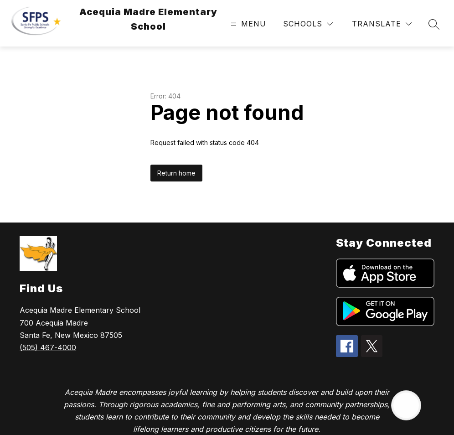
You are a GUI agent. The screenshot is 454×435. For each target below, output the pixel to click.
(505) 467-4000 (48, 347)
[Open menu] (247, 24)
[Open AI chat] (406, 405)
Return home (176, 173)
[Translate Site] (382, 24)
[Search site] (433, 24)
